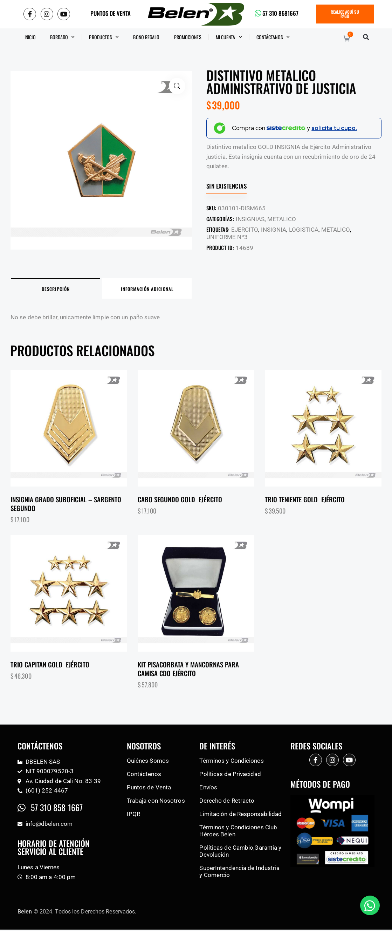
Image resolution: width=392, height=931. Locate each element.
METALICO (281, 219)
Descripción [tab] (60, 289)
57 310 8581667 (280, 13)
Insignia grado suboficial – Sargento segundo (66, 505)
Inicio (30, 37)
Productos (104, 37)
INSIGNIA (273, 229)
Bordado (62, 37)
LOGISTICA (303, 229)
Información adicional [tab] (159, 289)
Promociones (187, 37)
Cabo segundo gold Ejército (180, 500)
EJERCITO (244, 229)
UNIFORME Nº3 (227, 236)
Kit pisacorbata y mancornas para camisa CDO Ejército (188, 670)
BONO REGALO (146, 37)
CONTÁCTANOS (273, 37)
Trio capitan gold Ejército (50, 665)
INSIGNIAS (250, 219)
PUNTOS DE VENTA (110, 13)
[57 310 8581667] (258, 13)
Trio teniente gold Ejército (305, 500)
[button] (366, 37)
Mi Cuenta (229, 37)
